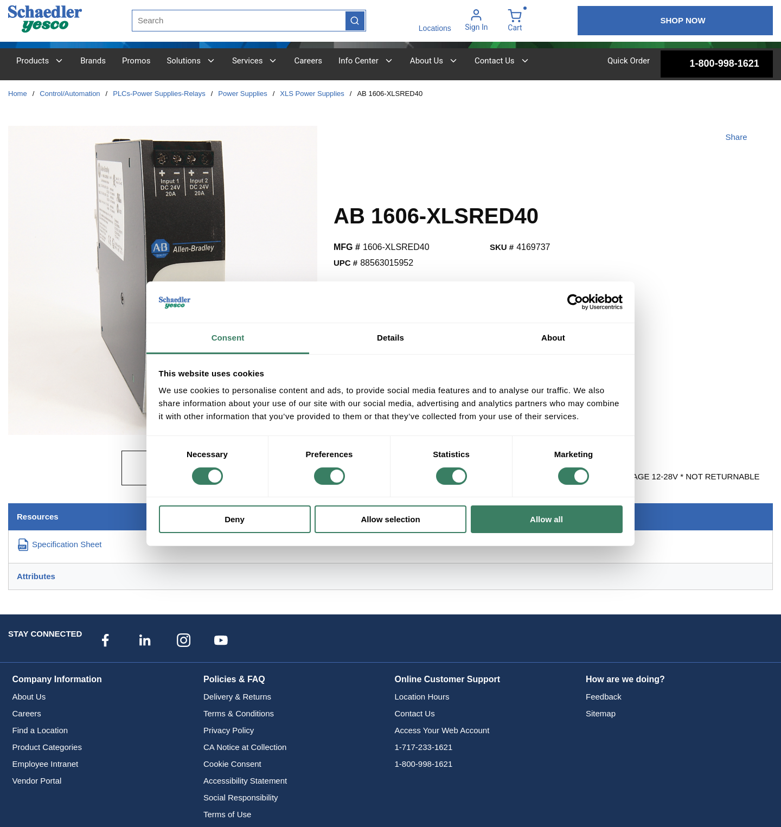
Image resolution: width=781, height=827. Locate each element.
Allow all (546, 519)
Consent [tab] (228, 337)
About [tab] (553, 337)
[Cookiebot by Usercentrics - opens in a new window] (575, 302)
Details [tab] (390, 337)
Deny (235, 519)
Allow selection (390, 519)
